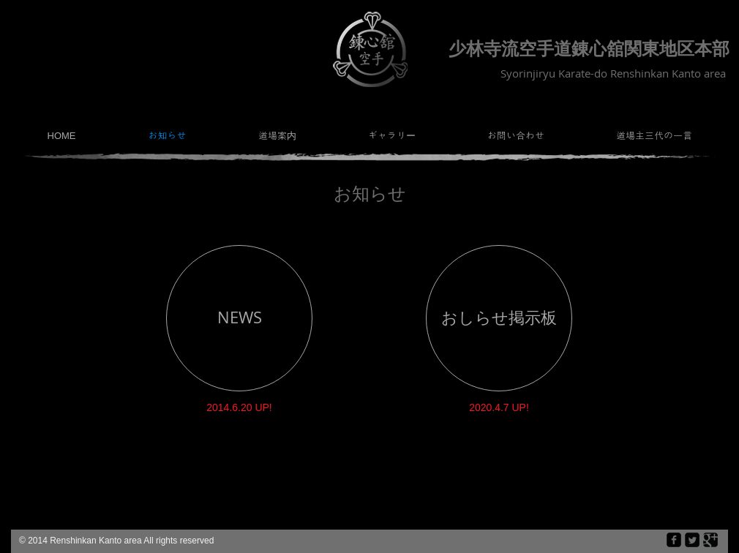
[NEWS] (239, 318)
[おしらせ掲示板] (499, 318)
